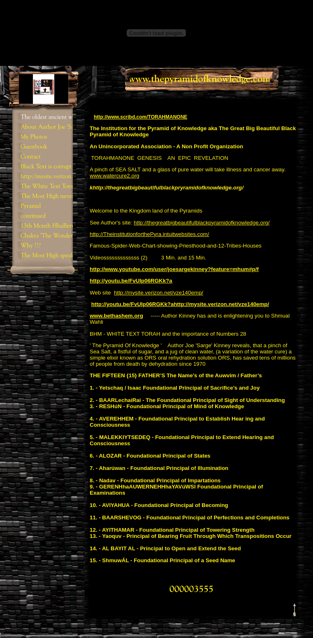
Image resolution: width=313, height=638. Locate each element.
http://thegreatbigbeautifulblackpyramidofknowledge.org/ (201, 223)
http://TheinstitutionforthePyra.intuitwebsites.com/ (149, 234)
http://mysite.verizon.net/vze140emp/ (158, 293)
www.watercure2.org (114, 176)
